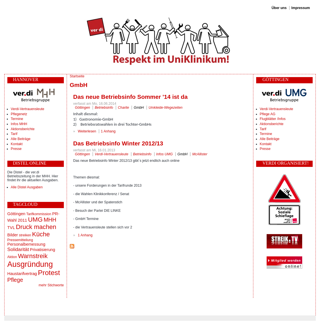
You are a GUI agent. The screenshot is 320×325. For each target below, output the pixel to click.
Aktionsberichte (22, 129)
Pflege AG (267, 114)
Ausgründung (30, 264)
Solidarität (18, 249)
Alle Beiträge (21, 139)
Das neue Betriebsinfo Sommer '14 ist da (130, 96)
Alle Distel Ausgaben (27, 187)
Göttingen (16, 213)
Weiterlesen (87, 131)
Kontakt (17, 144)
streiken (25, 235)
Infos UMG (164, 154)
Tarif (14, 134)
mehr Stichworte (51, 285)
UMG (35, 219)
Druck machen (36, 226)
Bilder (12, 235)
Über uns (278, 8)
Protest (49, 272)
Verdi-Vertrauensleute (27, 109)
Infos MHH (19, 124)
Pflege (15, 280)
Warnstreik (32, 255)
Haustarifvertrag (22, 273)
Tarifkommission (38, 214)
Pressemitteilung (20, 240)
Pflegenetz (19, 114)
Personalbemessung (26, 244)
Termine (17, 119)
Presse (16, 149)
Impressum (300, 8)
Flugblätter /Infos (273, 119)
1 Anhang (108, 131)
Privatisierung (42, 249)
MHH (49, 220)
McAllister (199, 154)
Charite (123, 108)
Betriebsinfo (104, 108)
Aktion (12, 257)
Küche (41, 234)
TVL (11, 227)
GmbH (139, 108)
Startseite (77, 76)
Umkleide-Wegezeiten (165, 108)
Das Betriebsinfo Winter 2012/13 (118, 143)
